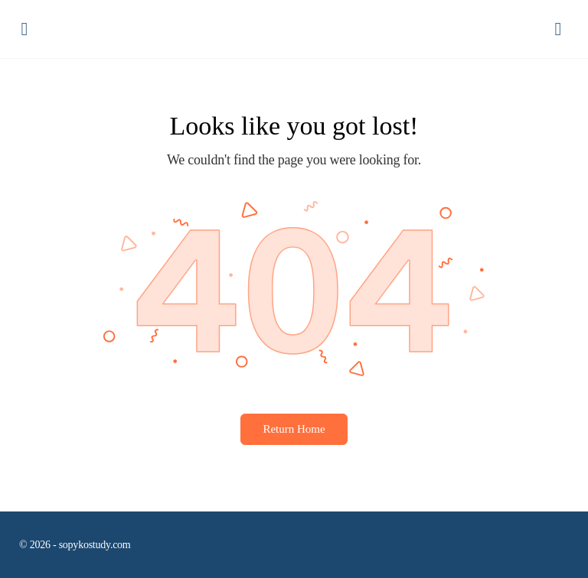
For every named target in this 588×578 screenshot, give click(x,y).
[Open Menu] (24, 29)
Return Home (294, 429)
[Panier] (559, 29)
